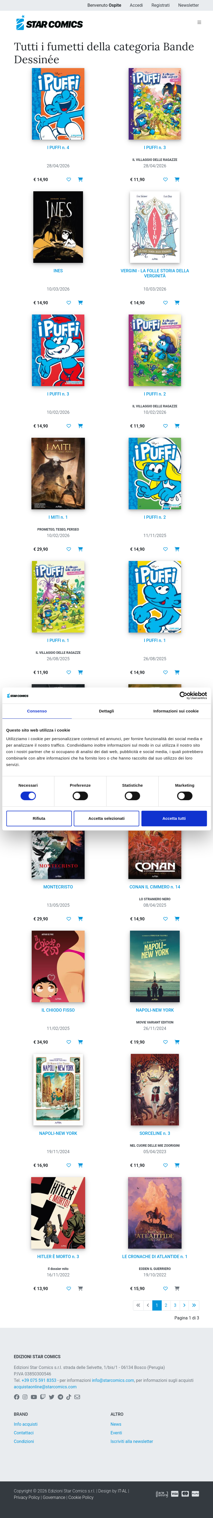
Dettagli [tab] (106, 711)
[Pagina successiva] (184, 1305)
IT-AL (122, 1491)
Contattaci (24, 1432)
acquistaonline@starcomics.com (45, 1386)
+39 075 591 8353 (39, 1380)
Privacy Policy (27, 1497)
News (116, 1424)
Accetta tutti (174, 818)
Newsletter (188, 5)
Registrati (160, 5)
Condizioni (24, 1441)
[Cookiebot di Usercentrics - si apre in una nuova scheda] (183, 695)
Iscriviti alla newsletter (132, 1441)
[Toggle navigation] (199, 22)
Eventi (116, 1432)
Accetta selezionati (106, 818)
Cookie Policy (80, 1497)
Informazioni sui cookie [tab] (176, 711)
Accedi (136, 5)
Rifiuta (39, 818)
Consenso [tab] (37, 711)
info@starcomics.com (113, 1380)
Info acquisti (26, 1424)
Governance (54, 1497)
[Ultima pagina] (194, 1305)
